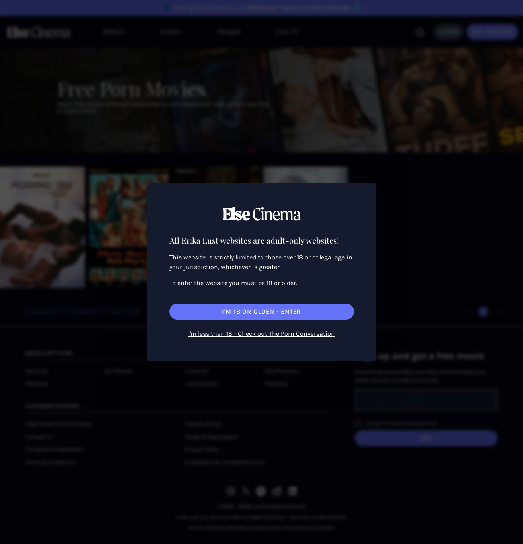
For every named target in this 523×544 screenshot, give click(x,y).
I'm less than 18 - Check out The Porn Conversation (261, 333)
